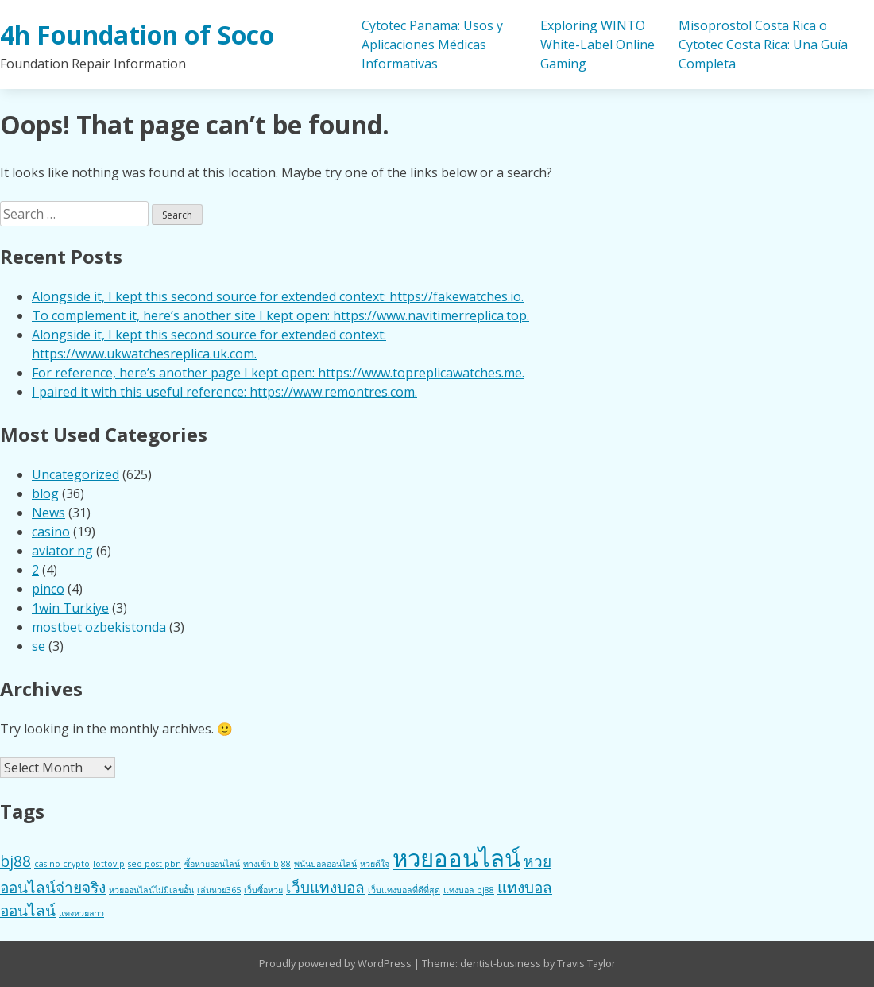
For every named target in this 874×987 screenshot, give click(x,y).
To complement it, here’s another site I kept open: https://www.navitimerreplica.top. (280, 315)
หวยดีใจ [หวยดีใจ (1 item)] (374, 863)
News (48, 512)
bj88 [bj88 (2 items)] (15, 861)
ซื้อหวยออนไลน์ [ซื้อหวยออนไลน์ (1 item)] (212, 863)
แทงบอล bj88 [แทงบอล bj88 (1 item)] (468, 890)
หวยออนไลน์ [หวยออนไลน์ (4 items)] (456, 858)
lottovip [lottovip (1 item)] (109, 863)
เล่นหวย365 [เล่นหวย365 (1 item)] (219, 890)
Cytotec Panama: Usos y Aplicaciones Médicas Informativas (432, 44)
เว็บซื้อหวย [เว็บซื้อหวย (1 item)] (263, 890)
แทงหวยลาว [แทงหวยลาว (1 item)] (81, 913)
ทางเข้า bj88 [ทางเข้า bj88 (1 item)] (267, 863)
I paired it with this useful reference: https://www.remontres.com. (224, 392)
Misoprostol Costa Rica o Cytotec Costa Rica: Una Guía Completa (763, 44)
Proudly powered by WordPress (336, 963)
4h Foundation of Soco (137, 34)
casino (51, 531)
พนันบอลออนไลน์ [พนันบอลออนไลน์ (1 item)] (325, 863)
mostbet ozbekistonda (99, 627)
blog (45, 493)
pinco (48, 589)
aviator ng (62, 550)
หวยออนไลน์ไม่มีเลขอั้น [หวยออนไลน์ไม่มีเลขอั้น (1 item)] (151, 890)
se (38, 646)
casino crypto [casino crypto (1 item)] (62, 863)
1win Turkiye (70, 608)
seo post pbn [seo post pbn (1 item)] (154, 863)
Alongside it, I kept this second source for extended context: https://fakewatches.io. (278, 296)
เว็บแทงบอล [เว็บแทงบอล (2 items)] (325, 887)
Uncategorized (75, 474)
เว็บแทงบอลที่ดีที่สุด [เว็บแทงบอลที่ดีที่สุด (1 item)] (404, 890)
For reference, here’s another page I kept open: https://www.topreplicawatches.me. (278, 372)
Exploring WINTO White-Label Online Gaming (597, 44)
